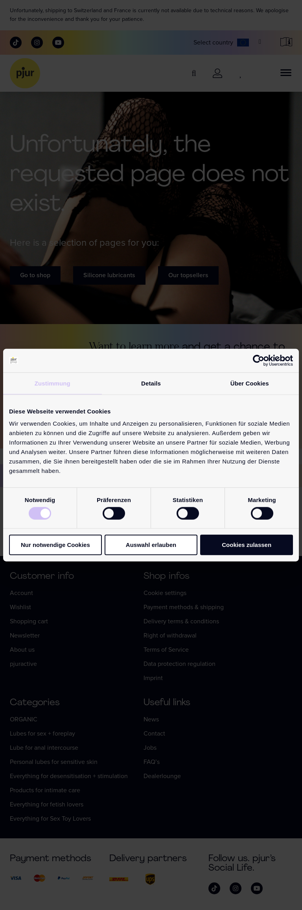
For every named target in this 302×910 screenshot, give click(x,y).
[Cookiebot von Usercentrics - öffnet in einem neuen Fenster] (258, 360)
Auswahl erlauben (151, 544)
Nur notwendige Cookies (55, 544)
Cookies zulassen (246, 544)
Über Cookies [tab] (249, 383)
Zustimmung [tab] (52, 383)
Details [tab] (151, 383)
